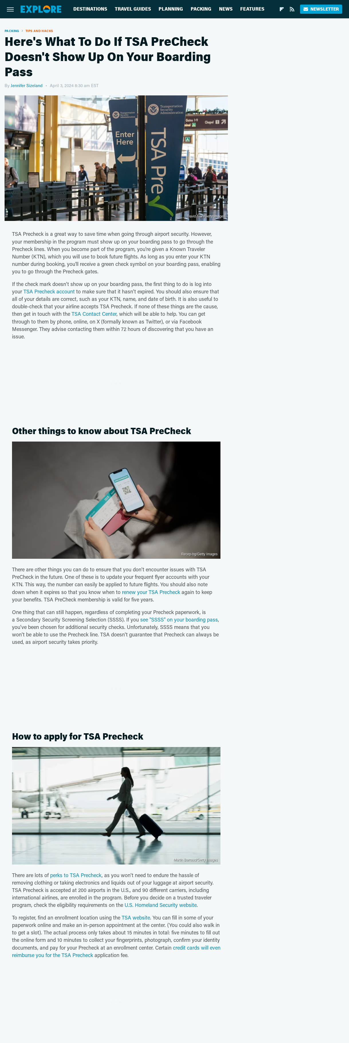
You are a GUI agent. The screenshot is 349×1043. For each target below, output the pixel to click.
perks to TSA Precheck (76, 875)
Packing (201, 9)
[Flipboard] (281, 9)
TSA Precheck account (49, 291)
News (225, 9)
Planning (171, 9)
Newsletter (321, 9)
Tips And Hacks (39, 30)
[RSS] (292, 9)
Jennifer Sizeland (27, 85)
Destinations (90, 9)
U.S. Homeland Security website (161, 904)
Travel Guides (133, 9)
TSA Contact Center (94, 313)
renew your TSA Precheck (151, 592)
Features (252, 9)
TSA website (136, 917)
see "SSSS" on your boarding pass (179, 619)
